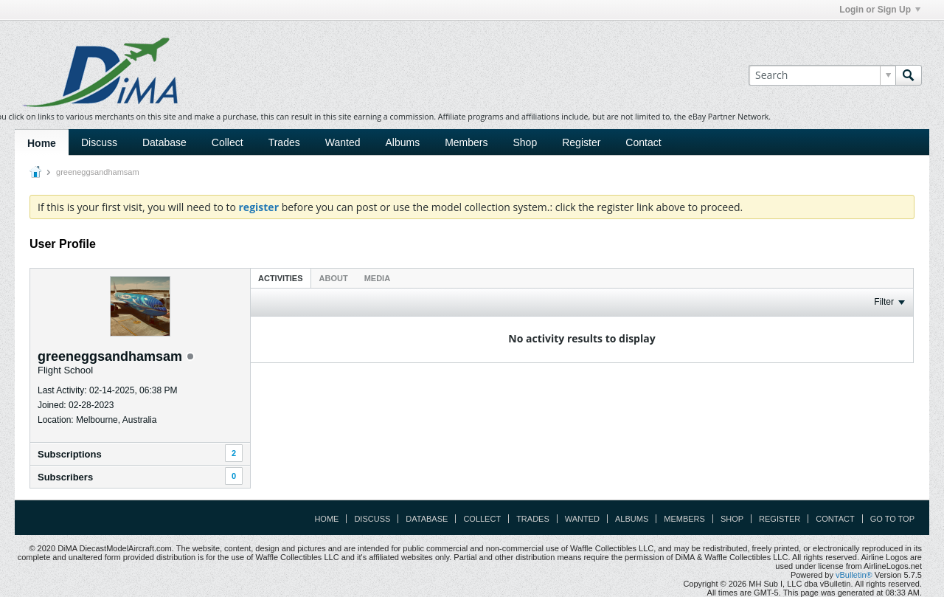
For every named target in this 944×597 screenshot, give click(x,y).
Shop (525, 142)
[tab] (280, 278)
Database (164, 142)
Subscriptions (70, 454)
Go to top (892, 518)
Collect (227, 142)
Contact (643, 142)
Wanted (343, 142)
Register (581, 142)
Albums (402, 142)
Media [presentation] (377, 278)
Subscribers (65, 477)
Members (466, 142)
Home (41, 143)
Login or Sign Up (879, 9)
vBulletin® (854, 574)
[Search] (822, 75)
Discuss (99, 142)
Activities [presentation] (280, 278)
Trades (284, 142)
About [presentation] (333, 278)
